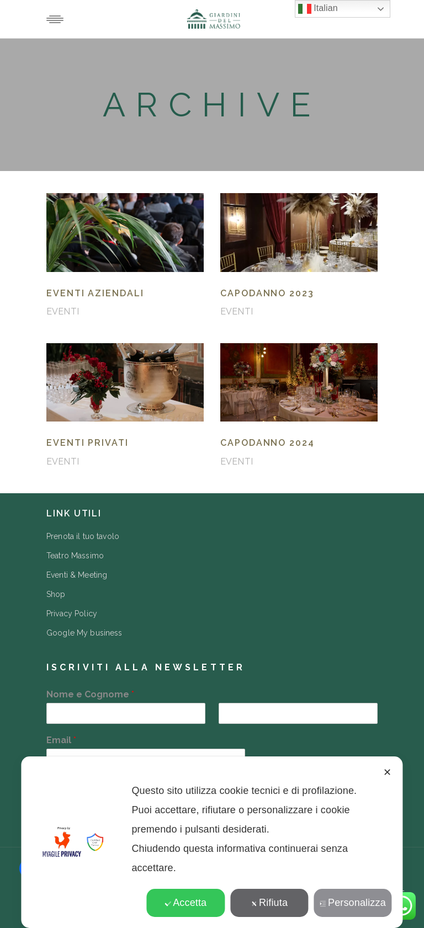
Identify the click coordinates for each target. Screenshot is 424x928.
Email (61, 740)
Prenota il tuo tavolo (82, 536)
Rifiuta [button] (269, 902)
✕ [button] (387, 772)
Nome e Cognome (90, 694)
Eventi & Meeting (76, 574)
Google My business (84, 632)
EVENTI (62, 311)
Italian (318, 8)
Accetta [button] (185, 902)
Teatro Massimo (75, 555)
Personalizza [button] (353, 902)
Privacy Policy (71, 613)
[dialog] (211, 842)
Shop (56, 594)
